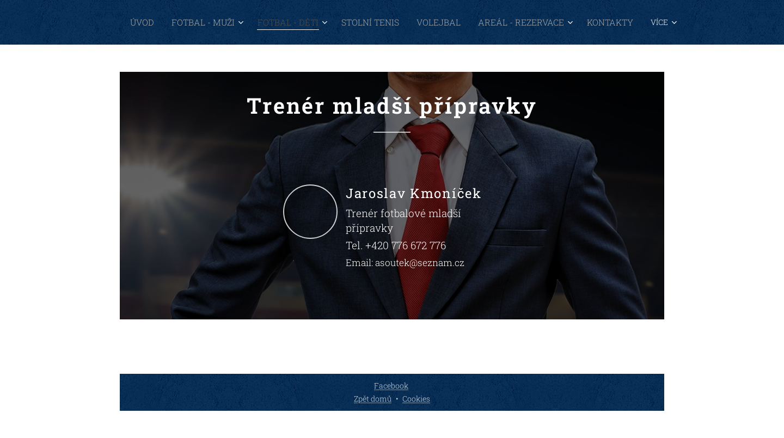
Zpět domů (372, 398)
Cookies (416, 398)
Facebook (391, 385)
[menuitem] (191, 22)
